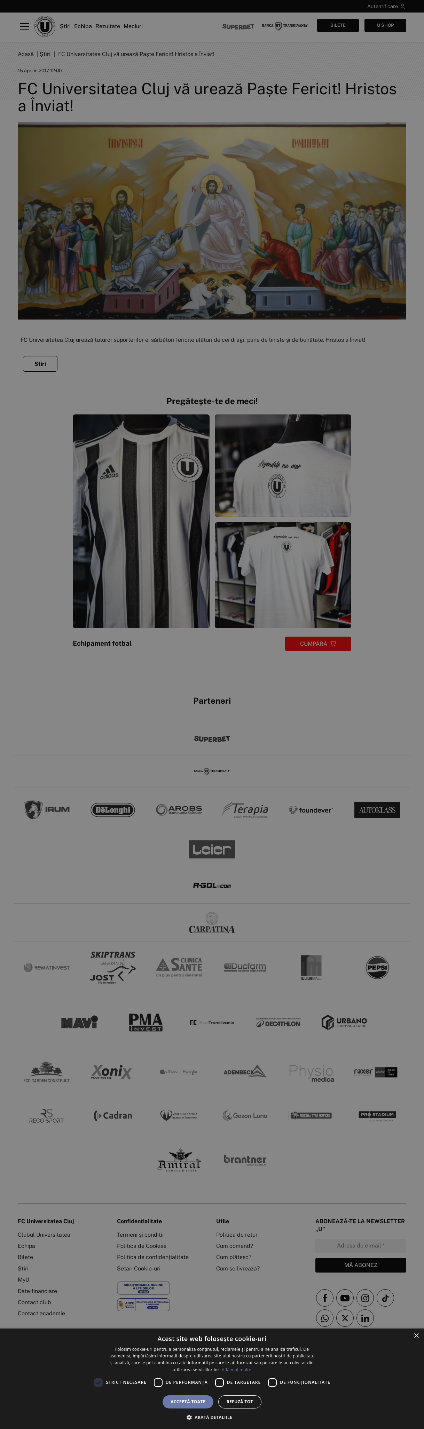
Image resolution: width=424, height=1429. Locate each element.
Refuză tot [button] (240, 1402)
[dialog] (212, 1379)
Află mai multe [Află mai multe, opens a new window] (236, 1370)
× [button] (416, 1336)
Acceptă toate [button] (188, 1402)
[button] (212, 1417)
